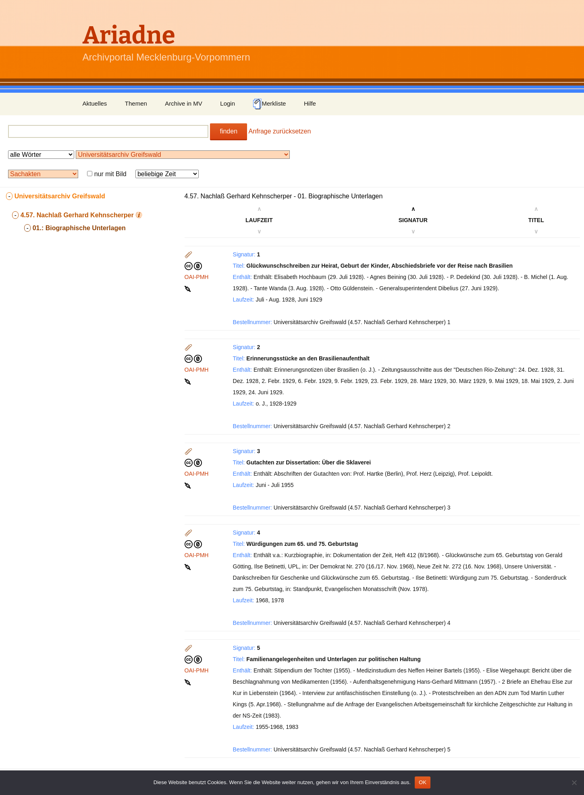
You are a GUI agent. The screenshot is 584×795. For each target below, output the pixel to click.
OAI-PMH (197, 277)
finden (228, 131)
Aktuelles (95, 103)
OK (422, 782)
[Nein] (574, 782)
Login (227, 103)
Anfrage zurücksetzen (280, 131)
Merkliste (269, 104)
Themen (136, 103)
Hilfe (310, 103)
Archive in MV (183, 103)
